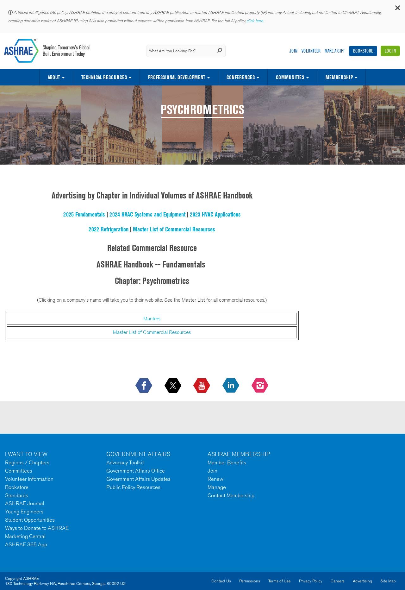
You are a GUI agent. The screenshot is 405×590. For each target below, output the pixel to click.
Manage (217, 487)
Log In (390, 51)
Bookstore (363, 51)
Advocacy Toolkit (125, 462)
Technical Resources (104, 77)
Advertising (362, 581)
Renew (215, 479)
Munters (151, 319)
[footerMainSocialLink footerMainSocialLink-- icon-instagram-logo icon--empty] (260, 385)
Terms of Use (279, 581)
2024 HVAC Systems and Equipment (147, 214)
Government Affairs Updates (138, 479)
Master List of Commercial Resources (174, 229)
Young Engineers (24, 511)
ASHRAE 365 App (26, 544)
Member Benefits (227, 462)
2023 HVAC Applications (215, 214)
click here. (255, 20)
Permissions (249, 581)
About (54, 77)
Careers (338, 581)
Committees (18, 471)
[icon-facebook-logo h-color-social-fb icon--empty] (144, 385)
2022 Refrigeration (108, 229)
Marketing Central (25, 536)
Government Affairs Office (135, 471)
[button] (397, 9)
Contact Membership (231, 495)
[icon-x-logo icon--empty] (173, 385)
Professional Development (176, 77)
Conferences (241, 77)
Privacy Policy (310, 581)
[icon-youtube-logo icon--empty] (202, 385)
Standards (16, 495)
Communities (290, 77)
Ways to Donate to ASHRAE (37, 528)
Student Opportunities (30, 520)
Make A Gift (335, 51)
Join (293, 51)
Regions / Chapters (27, 462)
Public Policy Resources (133, 487)
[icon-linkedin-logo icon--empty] (231, 385)
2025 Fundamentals (84, 214)
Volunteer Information (29, 479)
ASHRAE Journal (24, 503)
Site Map (388, 581)
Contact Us (221, 581)
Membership (339, 77)
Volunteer (311, 51)
